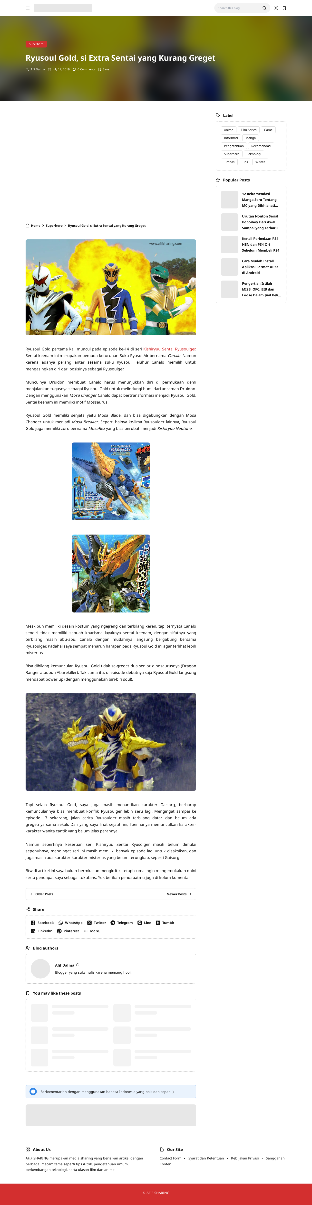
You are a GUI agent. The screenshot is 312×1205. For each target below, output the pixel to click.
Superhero (36, 44)
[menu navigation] (28, 8)
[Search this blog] (238, 8)
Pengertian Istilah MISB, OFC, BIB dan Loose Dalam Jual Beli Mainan (260, 289)
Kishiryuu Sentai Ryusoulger (169, 349)
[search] (264, 8)
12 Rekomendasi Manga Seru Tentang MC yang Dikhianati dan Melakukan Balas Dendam (260, 199)
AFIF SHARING (157, 1192)
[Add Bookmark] (103, 69)
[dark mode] (276, 8)
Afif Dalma (37, 69)
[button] (92, 931)
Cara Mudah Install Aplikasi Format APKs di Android (260, 267)
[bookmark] (284, 8)
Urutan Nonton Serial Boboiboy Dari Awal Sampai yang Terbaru (260, 222)
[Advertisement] (111, 164)
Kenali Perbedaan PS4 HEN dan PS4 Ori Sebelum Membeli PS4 (260, 244)
